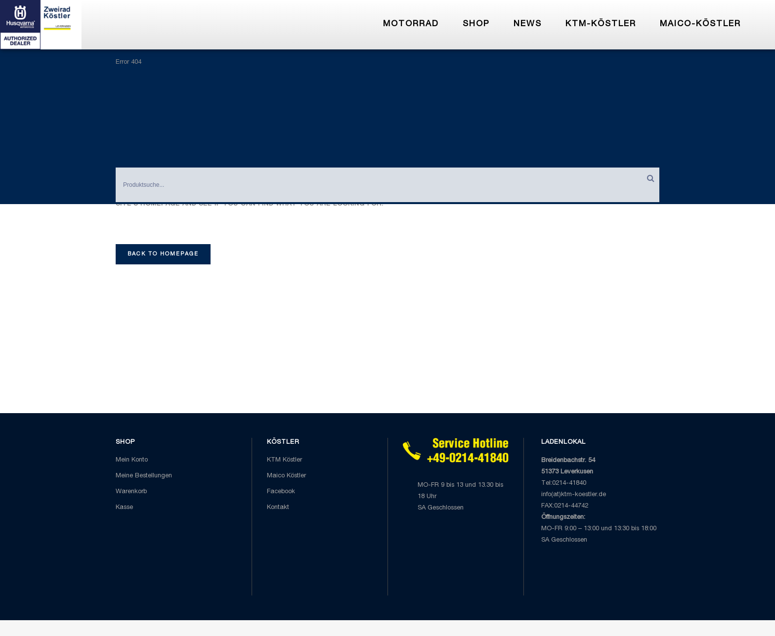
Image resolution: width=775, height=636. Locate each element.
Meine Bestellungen (144, 476)
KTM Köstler (284, 460)
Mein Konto (132, 460)
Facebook (281, 492)
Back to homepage (163, 254)
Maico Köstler (286, 476)
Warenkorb (131, 492)
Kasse (124, 508)
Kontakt (278, 508)
